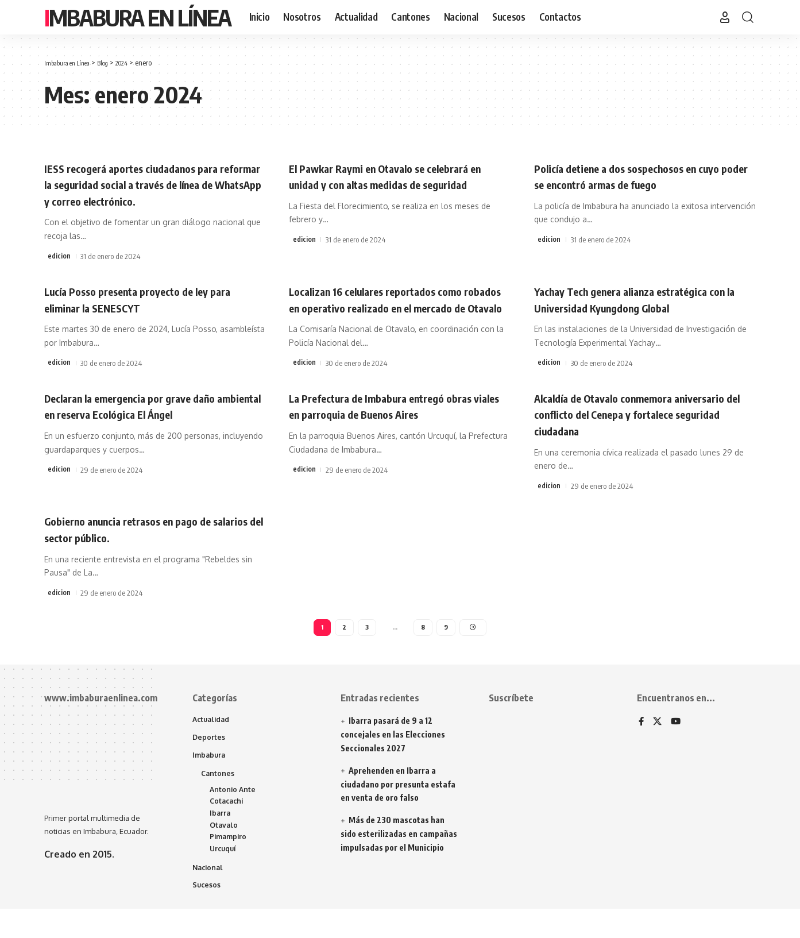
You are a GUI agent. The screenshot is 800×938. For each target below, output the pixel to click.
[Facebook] (641, 742)
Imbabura (209, 776)
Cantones (218, 796)
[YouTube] (677, 742)
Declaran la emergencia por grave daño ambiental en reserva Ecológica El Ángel (150, 422)
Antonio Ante (233, 812)
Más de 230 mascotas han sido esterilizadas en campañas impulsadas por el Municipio (399, 853)
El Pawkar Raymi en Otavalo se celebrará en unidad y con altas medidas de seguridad (398, 184)
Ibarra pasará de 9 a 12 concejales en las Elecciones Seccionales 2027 (393, 754)
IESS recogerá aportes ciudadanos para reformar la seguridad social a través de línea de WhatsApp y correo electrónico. (151, 184)
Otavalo (224, 850)
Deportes (209, 758)
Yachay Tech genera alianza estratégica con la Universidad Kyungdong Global (639, 299)
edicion (59, 256)
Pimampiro (229, 863)
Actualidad (213, 739)
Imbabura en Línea (137, 17)
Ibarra (220, 838)
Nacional (209, 896)
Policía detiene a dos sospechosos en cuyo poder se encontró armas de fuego (640, 176)
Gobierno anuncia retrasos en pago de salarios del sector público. (145, 545)
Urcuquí (224, 876)
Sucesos (207, 914)
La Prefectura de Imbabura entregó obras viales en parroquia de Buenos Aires (399, 422)
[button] (725, 17)
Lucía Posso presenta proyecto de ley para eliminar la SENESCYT (144, 299)
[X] (658, 742)
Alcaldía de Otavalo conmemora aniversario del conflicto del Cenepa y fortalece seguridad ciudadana (634, 430)
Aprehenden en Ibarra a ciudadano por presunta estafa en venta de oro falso (398, 803)
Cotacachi (228, 825)
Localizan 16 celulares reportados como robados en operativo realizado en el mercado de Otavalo (394, 307)
